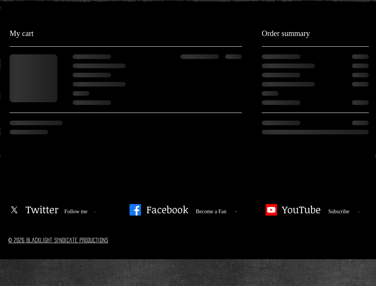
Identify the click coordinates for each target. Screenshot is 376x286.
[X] (14, 210)
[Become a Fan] (211, 211)
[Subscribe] (339, 211)
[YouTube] (301, 210)
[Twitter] (42, 210)
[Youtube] (271, 210)
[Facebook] (135, 210)
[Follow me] (76, 211)
